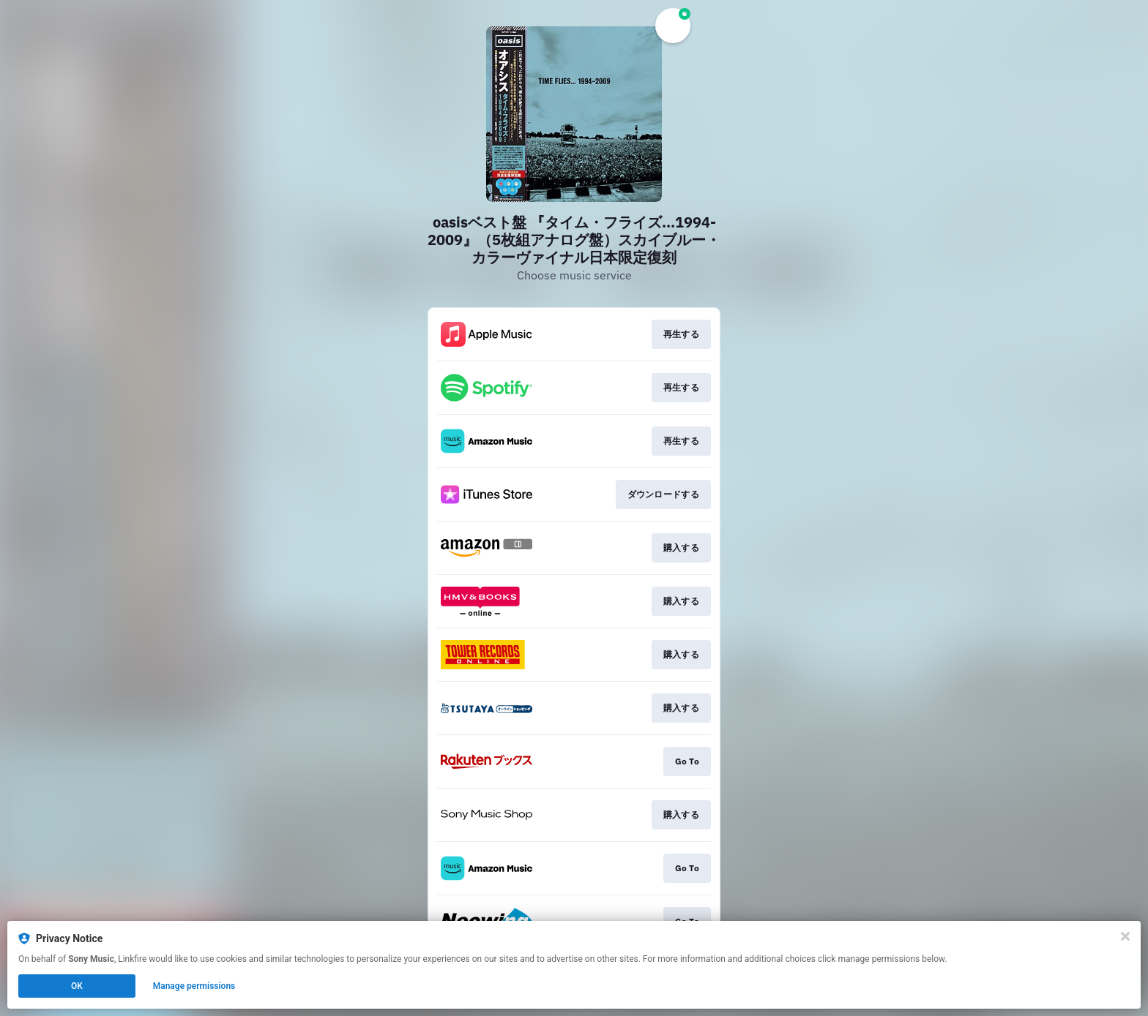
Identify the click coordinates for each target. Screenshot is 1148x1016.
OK (77, 986)
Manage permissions (194, 986)
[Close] (1125, 936)
